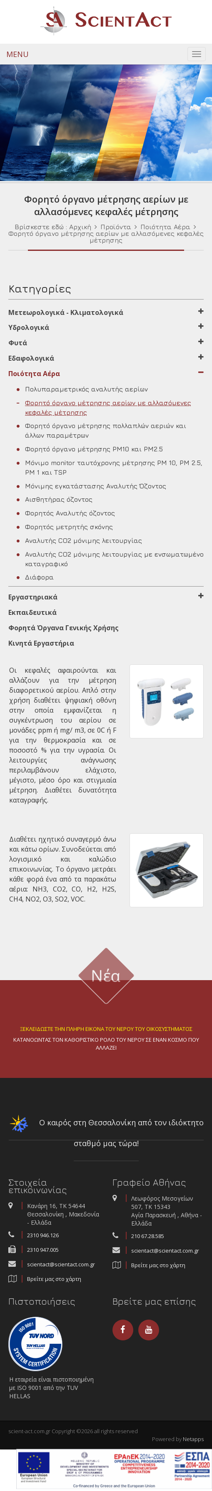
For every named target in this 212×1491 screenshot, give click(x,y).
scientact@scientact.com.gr (61, 1264)
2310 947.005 (43, 1249)
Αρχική (80, 226)
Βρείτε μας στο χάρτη (54, 1279)
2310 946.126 (43, 1235)
